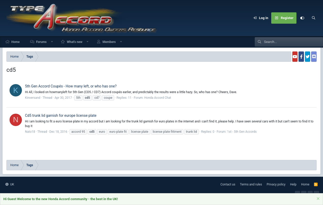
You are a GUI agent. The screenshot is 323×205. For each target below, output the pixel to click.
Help (293, 184)
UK (9, 184)
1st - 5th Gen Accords (242, 131)
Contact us (227, 184)
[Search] (313, 18)
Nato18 (30, 131)
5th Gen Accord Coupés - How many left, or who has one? (71, 86)
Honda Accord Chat (157, 98)
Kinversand (32, 98)
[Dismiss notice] (317, 199)
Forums (41, 42)
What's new (74, 42)
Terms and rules (251, 184)
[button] (52, 42)
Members (109, 42)
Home (15, 42)
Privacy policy (276, 184)
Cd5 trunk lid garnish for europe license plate (61, 115)
